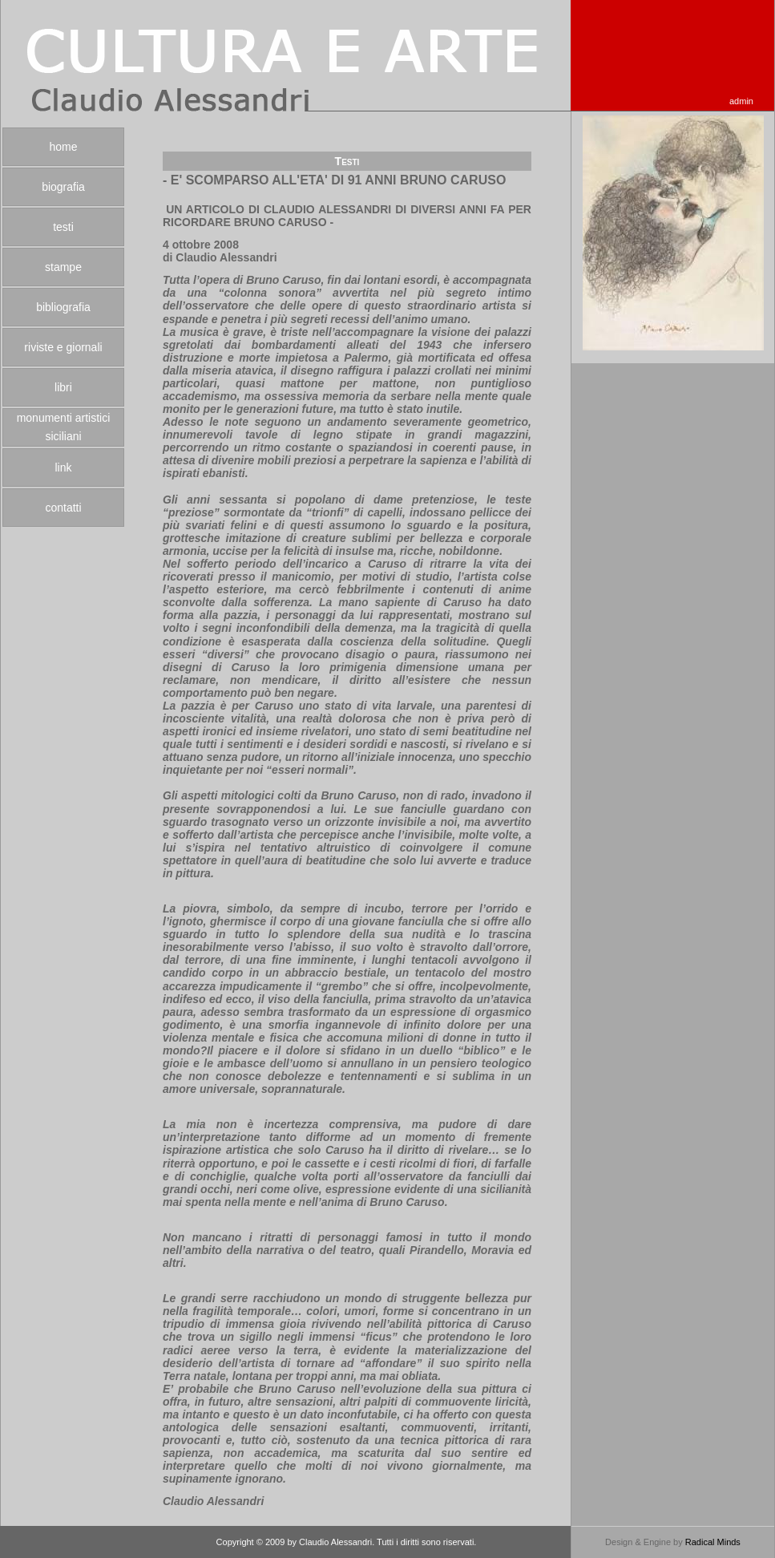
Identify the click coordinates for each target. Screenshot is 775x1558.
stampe (63, 267)
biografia (63, 186)
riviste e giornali (63, 347)
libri (63, 387)
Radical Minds (713, 1542)
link (62, 467)
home (63, 146)
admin (741, 101)
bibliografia (63, 307)
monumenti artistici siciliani (64, 427)
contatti (63, 507)
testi (63, 227)
